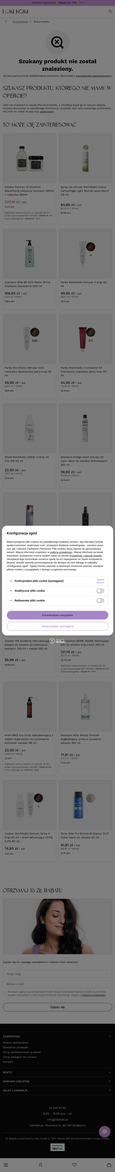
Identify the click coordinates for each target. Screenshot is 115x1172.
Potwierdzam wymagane (57, 626)
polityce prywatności (61, 552)
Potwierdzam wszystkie (57, 615)
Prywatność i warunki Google (85, 555)
